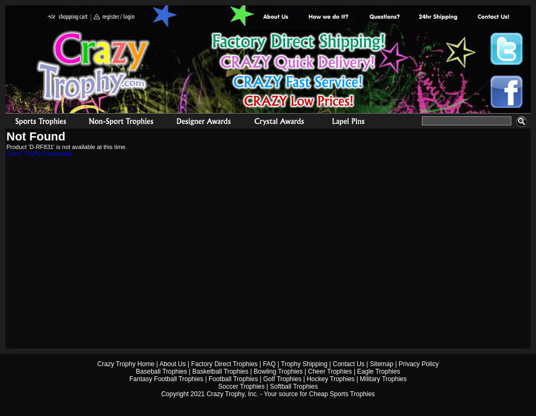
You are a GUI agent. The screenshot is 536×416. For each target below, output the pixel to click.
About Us (276, 17)
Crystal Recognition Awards (279, 123)
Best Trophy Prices (298, 71)
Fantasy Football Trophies (166, 379)
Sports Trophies (36, 123)
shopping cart (68, 17)
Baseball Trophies (161, 371)
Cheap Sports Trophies (342, 394)
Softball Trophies (294, 386)
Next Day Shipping (438, 17)
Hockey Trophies (330, 379)
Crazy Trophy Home (126, 364)
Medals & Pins (350, 123)
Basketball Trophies (220, 371)
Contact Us (348, 364)
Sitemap (381, 364)
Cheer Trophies (330, 371)
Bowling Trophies (278, 371)
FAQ (269, 364)
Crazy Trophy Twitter (506, 49)
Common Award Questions (384, 17)
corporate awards (203, 123)
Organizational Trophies (121, 123)
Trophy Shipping (304, 364)
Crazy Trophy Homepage (39, 153)
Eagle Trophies (378, 371)
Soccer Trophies (241, 386)
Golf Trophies (282, 379)
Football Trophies (233, 379)
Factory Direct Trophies (329, 17)
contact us (492, 17)
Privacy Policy (419, 364)
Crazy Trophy (94, 66)
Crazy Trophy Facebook (506, 92)
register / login (114, 17)
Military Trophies (383, 379)
